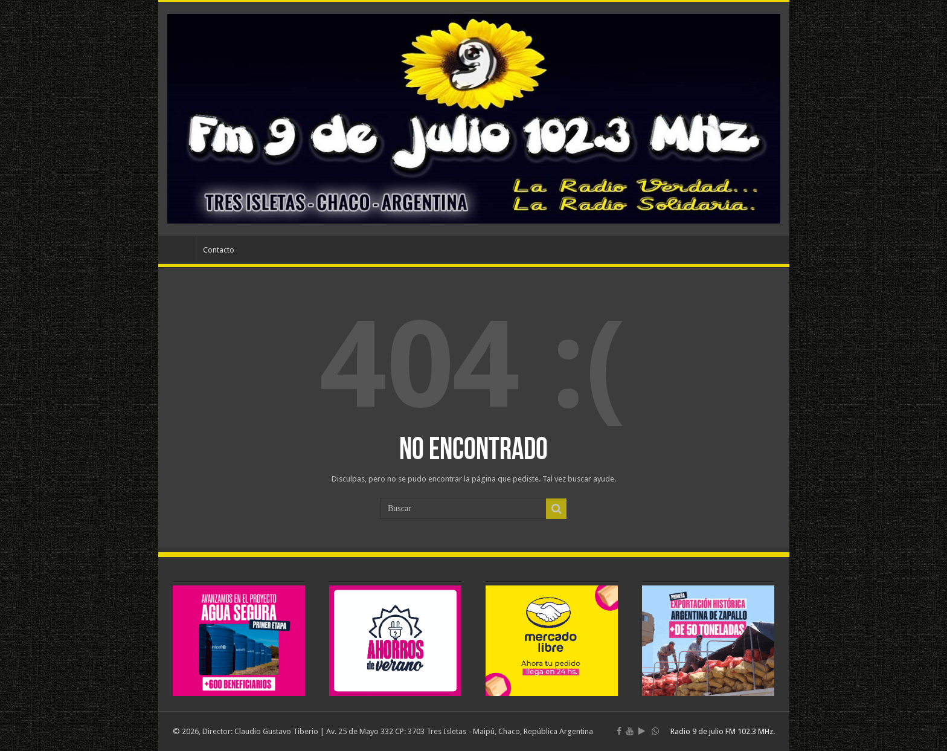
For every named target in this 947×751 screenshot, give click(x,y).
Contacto (218, 249)
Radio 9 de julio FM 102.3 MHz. (722, 731)
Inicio (180, 248)
